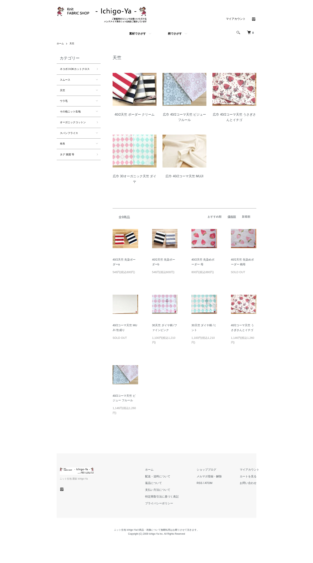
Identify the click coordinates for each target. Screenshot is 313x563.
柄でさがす (175, 33)
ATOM (208, 483)
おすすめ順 (215, 216)
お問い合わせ (248, 483)
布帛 (62, 143)
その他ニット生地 (70, 111)
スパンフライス (69, 133)
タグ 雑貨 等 (67, 154)
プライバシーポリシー (159, 503)
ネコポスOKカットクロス (75, 68)
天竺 (71, 43)
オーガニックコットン (73, 122)
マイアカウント (236, 18)
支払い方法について (157, 489)
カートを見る (248, 476)
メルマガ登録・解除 (209, 476)
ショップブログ (206, 469)
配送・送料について (157, 476)
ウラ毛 (64, 100)
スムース (65, 79)
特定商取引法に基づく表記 (162, 496)
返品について (153, 483)
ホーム (60, 43)
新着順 (246, 216)
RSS (199, 483)
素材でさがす (137, 33)
